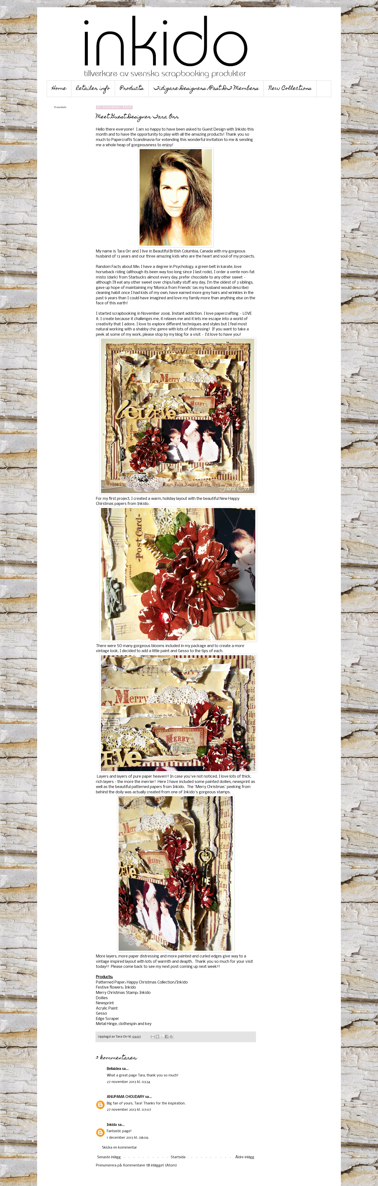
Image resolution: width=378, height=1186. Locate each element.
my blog (176, 335)
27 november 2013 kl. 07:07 (129, 1110)
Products (132, 89)
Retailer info (93, 89)
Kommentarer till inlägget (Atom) (150, 1165)
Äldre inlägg (244, 1157)
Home (59, 89)
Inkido (112, 1125)
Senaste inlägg (109, 1157)
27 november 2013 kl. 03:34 (128, 1082)
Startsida (178, 1157)
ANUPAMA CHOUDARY (125, 1097)
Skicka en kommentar (119, 1148)
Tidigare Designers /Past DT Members (206, 89)
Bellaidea (114, 1069)
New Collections (290, 89)
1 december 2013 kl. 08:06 (127, 1138)
